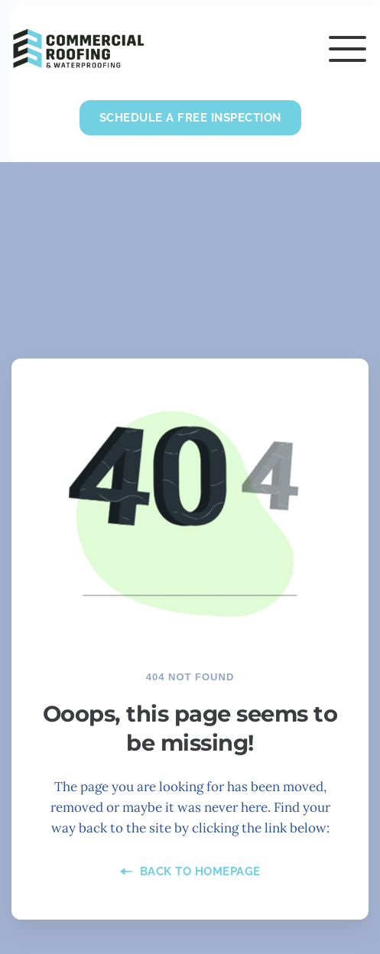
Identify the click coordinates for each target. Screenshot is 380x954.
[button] (347, 48)
